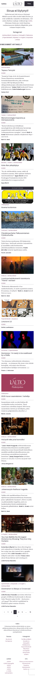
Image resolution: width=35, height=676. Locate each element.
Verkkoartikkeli (6, 35)
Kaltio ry (26, 669)
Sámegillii (22, 35)
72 (30, 612)
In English (22, 37)
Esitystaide (29, 37)
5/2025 (3, 73)
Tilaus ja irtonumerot (26, 661)
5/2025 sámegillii (9, 663)
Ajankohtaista (5, 583)
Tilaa (29, 3)
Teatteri (3, 115)
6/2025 (9, 661)
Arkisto (18, 39)
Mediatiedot (26, 667)
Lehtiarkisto (9, 673)
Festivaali (4, 230)
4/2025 (3, 544)
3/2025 (9, 669)
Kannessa (4, 350)
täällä (30, 21)
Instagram (8, 641)
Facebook (9, 639)
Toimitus (26, 665)
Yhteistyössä (5, 204)
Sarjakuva (15, 35)
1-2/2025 (8, 671)
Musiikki (3, 162)
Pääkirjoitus (29, 35)
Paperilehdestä (7, 37)
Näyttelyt (15, 37)
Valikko (3, 4)
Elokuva (3, 275)
